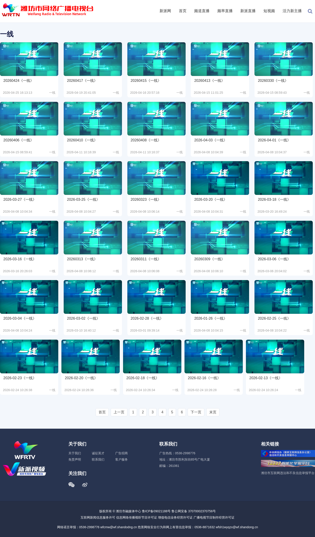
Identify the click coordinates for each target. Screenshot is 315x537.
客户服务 (121, 459)
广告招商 (121, 453)
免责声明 (74, 459)
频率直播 (225, 11)
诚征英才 (98, 453)
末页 (212, 412)
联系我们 (98, 459)
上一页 (119, 412)
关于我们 (74, 453)
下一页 (196, 412)
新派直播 (248, 11)
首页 (183, 11)
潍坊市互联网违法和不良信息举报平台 (288, 473)
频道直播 (201, 11)
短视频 (269, 11)
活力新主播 (292, 11)
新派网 (165, 11)
